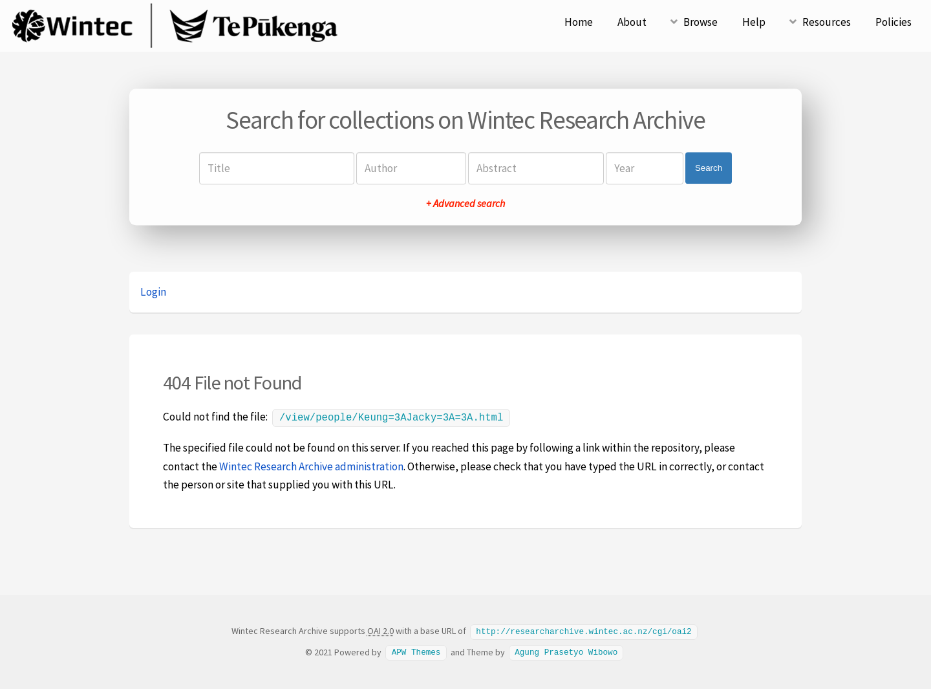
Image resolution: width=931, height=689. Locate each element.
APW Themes (416, 650)
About (632, 22)
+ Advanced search (465, 203)
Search (708, 168)
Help (753, 22)
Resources (826, 22)
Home (578, 22)
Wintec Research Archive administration (311, 465)
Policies (893, 22)
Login (153, 292)
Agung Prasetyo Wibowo (566, 650)
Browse (700, 22)
